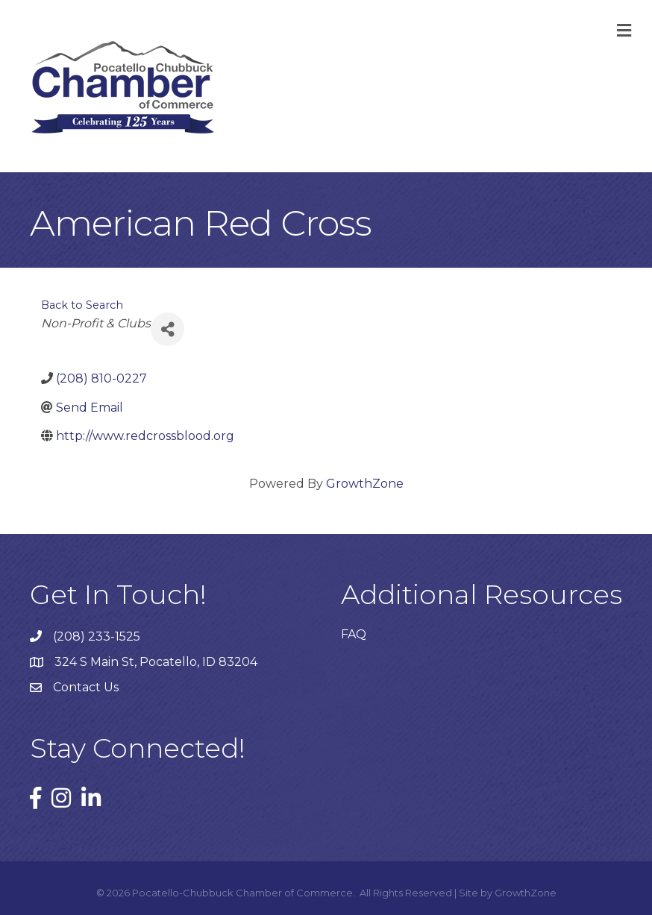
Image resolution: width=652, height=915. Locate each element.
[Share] (167, 329)
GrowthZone (365, 484)
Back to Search (82, 305)
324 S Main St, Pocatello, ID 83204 (155, 662)
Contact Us (86, 687)
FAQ (353, 634)
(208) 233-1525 (96, 636)
